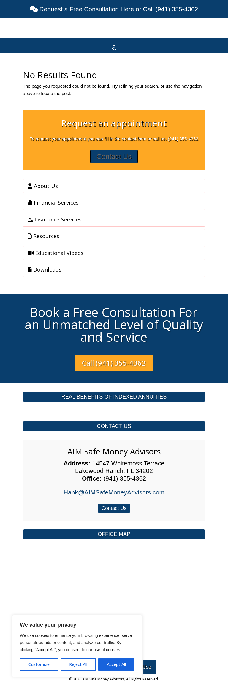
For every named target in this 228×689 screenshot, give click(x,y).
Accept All (116, 664)
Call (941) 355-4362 (114, 363)
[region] (77, 646)
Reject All (78, 664)
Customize (39, 664)
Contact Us (114, 156)
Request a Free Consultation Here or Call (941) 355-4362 (118, 9)
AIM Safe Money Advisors (114, 451)
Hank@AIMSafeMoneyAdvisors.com (114, 492)
